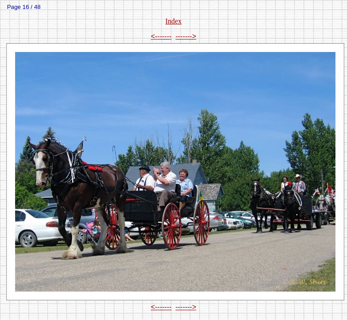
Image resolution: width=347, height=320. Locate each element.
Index (173, 21)
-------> (185, 36)
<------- (161, 36)
